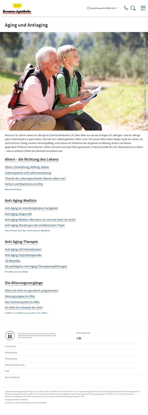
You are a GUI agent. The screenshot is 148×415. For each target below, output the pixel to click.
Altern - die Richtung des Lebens (32, 159)
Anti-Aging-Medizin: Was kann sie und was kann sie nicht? (40, 219)
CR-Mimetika (12, 261)
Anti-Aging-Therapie (21, 241)
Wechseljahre (13, 189)
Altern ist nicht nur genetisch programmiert (31, 290)
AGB (7, 371)
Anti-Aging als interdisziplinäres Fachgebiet (31, 208)
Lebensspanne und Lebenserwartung (28, 172)
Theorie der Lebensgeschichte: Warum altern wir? (35, 178)
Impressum (10, 346)
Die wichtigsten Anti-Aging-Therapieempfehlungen (36, 266)
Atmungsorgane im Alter (20, 296)
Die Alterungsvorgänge (24, 282)
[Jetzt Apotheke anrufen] (125, 8)
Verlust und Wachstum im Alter (24, 184)
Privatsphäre (11, 358)
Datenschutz (11, 352)
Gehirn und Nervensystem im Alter (26, 313)
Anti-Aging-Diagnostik (18, 214)
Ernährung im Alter (16, 272)
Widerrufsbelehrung (14, 364)
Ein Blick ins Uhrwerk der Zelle (24, 307)
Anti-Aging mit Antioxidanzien (23, 249)
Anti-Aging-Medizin (21, 200)
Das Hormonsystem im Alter (22, 302)
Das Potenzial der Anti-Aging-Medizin (27, 231)
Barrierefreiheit (12, 377)
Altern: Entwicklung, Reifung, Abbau (27, 167)
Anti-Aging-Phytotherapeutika (23, 255)
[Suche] (132, 8)
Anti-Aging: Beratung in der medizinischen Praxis (35, 225)
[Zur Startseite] (18, 8)
